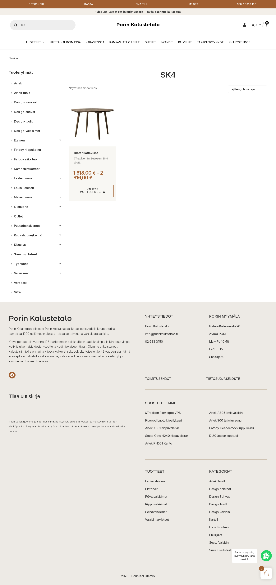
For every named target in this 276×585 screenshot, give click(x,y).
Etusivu (13, 58)
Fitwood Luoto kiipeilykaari (163, 421)
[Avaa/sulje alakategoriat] (60, 140)
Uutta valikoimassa (65, 42)
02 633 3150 (154, 342)
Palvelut (185, 42)
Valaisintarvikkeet (157, 520)
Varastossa (95, 42)
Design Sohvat (219, 497)
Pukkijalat (215, 535)
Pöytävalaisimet (156, 497)
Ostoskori (36, 4)
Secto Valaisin (219, 543)
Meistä (193, 4)
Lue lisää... (43, 361)
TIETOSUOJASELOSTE (223, 379)
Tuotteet (35, 42)
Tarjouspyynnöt (210, 42)
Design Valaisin (219, 512)
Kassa (88, 4)
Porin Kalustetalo (138, 25)
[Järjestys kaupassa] (247, 89)
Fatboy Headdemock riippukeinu (231, 428)
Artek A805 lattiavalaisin (226, 413)
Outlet (150, 42)
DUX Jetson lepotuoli (223, 436)
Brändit (167, 42)
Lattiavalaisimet (155, 482)
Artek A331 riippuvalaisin (162, 428)
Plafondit (151, 489)
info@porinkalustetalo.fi (161, 334)
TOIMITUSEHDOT (158, 379)
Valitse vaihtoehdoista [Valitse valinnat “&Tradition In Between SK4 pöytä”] (92, 191)
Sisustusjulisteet (220, 550)
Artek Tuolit (217, 482)
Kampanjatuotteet (124, 42)
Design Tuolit (218, 505)
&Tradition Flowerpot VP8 (163, 413)
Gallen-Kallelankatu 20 (224, 326)
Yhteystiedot (240, 42)
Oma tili (141, 4)
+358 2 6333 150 (246, 4)
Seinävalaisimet (156, 512)
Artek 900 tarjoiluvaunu (225, 421)
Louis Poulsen (219, 527)
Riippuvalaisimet (156, 505)
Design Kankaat (220, 489)
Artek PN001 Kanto (158, 444)
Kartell (213, 520)
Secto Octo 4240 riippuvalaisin (166, 436)
